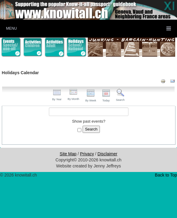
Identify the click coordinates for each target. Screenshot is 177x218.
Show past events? (88, 121)
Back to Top (166, 175)
